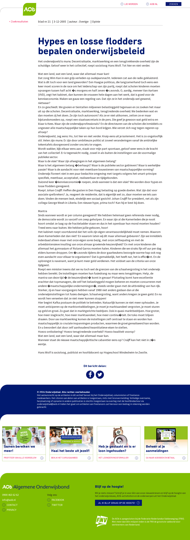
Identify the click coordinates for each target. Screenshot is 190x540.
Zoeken (173, 4)
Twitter (57, 505)
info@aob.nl (9, 500)
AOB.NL (154, 4)
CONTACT (12, 505)
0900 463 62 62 (10, 494)
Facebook (58, 500)
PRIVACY (11, 509)
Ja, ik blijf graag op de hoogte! (116, 503)
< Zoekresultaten (18, 21)
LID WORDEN (131, 4)
